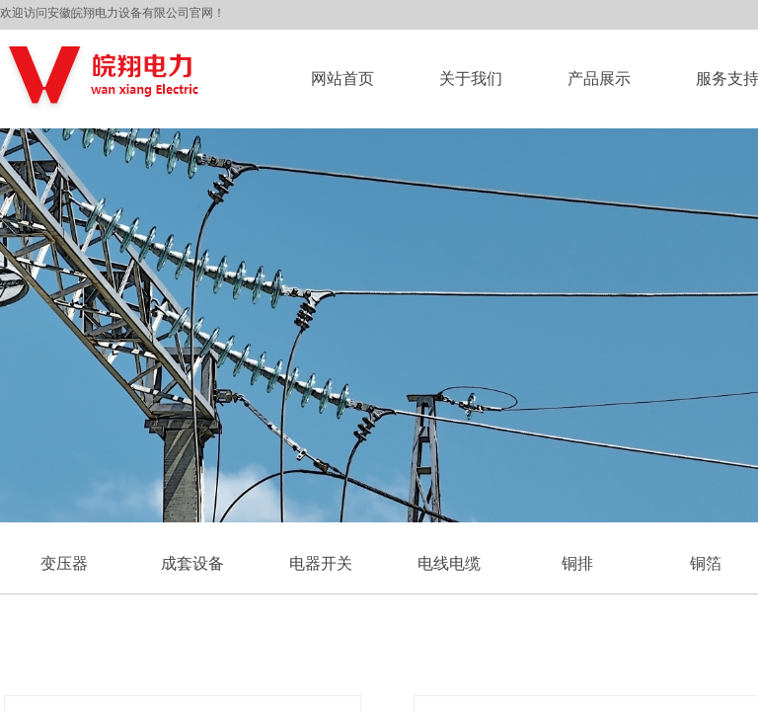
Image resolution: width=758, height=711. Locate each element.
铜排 (577, 563)
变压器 (64, 563)
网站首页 (342, 78)
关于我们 (470, 78)
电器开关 (320, 563)
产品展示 (599, 78)
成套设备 (192, 563)
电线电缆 (449, 563)
